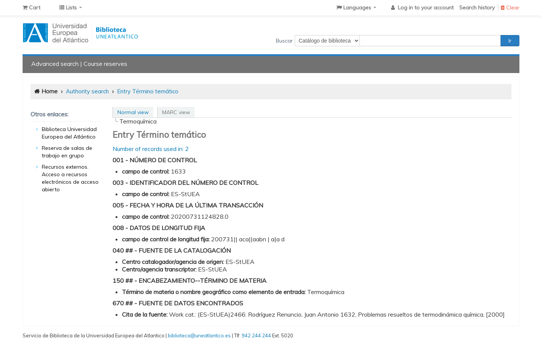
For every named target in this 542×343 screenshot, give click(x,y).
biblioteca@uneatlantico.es (199, 335)
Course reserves (105, 63)
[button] (31, 7)
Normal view (133, 112)
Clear (510, 7)
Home (49, 91)
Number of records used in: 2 (151, 148)
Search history (477, 7)
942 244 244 (256, 335)
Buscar (284, 40)
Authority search (87, 91)
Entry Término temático (147, 91)
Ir (510, 40)
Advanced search (55, 63)
